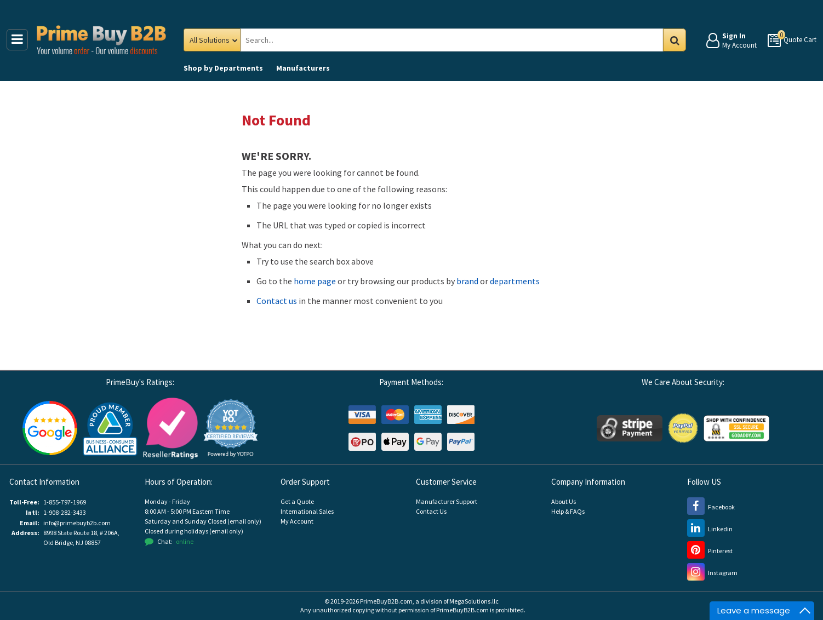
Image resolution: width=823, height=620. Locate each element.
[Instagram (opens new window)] (712, 573)
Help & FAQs (568, 511)
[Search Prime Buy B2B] (461, 40)
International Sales (307, 511)
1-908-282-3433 (64, 512)
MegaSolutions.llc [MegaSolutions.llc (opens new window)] (474, 601)
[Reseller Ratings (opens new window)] (170, 427)
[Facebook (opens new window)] (711, 507)
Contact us (276, 300)
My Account (297, 521)
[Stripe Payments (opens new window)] (629, 427)
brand (467, 280)
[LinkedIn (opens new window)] (710, 529)
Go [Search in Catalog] (674, 39)
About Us (563, 501)
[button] (230, 428)
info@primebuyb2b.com (77, 523)
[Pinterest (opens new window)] (710, 551)
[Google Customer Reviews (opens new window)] (49, 427)
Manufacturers (303, 68)
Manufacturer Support (446, 501)
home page (315, 280)
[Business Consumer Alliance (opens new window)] (110, 427)
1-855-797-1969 (64, 502)
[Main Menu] (17, 39)
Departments (223, 68)
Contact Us (431, 511)
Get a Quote (297, 501)
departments (515, 280)
